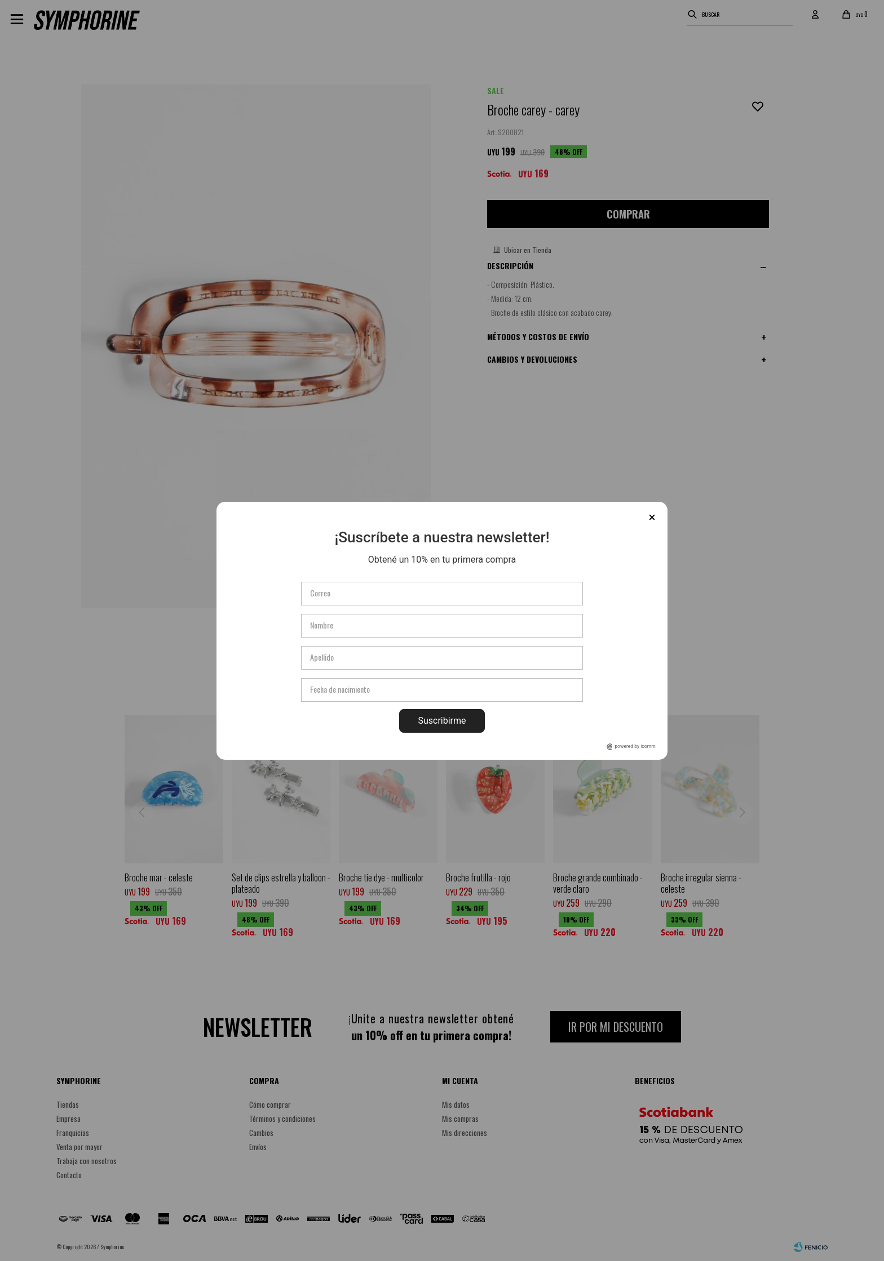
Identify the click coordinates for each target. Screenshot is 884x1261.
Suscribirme (442, 720)
